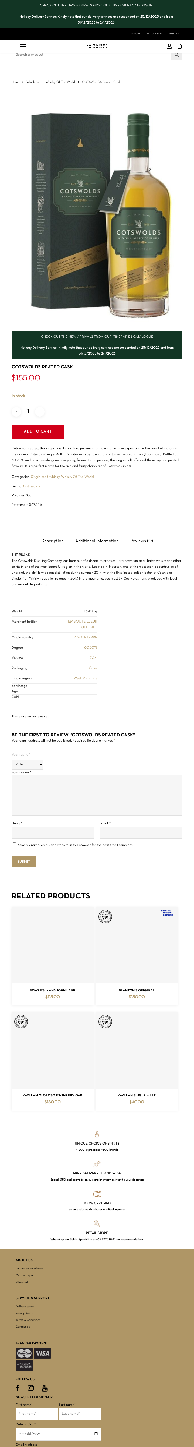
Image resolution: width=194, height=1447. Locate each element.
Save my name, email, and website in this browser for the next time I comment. (75, 845)
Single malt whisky (45, 477)
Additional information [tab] (97, 541)
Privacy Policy (24, 1313)
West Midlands (85, 678)
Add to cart (38, 431)
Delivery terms (25, 1306)
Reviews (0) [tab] (141, 541)
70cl (93, 658)
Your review (21, 772)
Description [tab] (52, 541)
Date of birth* (26, 1424)
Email (105, 823)
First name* (24, 1405)
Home (15, 82)
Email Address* (27, 1444)
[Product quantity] (28, 412)
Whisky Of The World (60, 82)
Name (17, 823)
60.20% (90, 648)
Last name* (67, 1405)
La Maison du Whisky (29, 1268)
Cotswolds (31, 486)
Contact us (23, 1326)
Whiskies (32, 82)
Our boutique (24, 1275)
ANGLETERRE (85, 637)
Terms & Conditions (28, 1320)
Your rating (21, 754)
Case (93, 668)
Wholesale (22, 1282)
